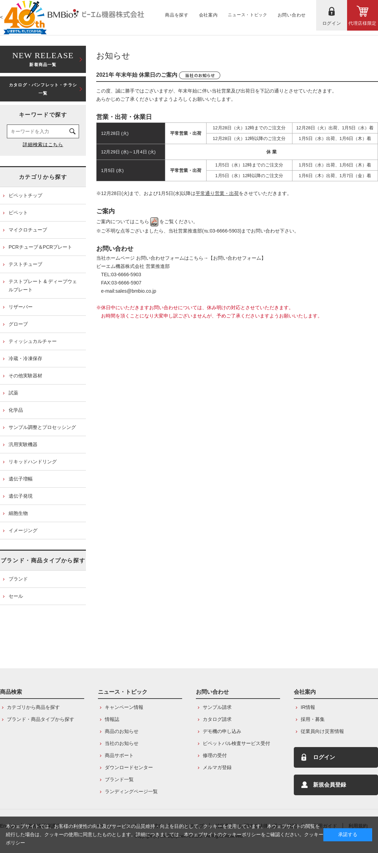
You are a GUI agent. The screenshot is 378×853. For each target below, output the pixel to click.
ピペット (18, 212)
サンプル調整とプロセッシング (42, 427)
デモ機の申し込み (222, 731)
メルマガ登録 (217, 767)
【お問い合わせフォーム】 (237, 258)
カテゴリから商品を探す (33, 707)
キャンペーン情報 (124, 707)
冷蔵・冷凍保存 (25, 358)
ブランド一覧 (119, 779)
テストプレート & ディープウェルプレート (43, 285)
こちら (147, 221)
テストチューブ (25, 264)
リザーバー (21, 307)
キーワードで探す (43, 115)
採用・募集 (313, 719)
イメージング (23, 530)
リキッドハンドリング (33, 461)
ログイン (324, 757)
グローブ (18, 324)
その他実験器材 (25, 375)
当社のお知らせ (121, 743)
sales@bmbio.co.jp (135, 291)
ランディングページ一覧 (131, 791)
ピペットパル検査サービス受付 (236, 743)
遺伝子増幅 (21, 479)
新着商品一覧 (43, 58)
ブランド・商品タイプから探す (43, 560)
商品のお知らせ (121, 731)
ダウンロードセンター (129, 767)
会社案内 (305, 692)
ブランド (18, 579)
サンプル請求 (217, 707)
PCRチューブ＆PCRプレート (40, 247)
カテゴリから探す (43, 177)
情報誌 (112, 719)
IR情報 (308, 707)
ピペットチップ (25, 195)
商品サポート (119, 755)
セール (16, 596)
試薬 (13, 393)
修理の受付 (215, 755)
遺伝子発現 (21, 496)
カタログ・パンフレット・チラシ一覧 (43, 89)
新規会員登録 (329, 785)
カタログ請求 (217, 719)
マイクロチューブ (28, 230)
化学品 (16, 410)
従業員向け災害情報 (322, 731)
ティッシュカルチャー (33, 341)
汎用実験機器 (23, 444)
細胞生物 (18, 513)
